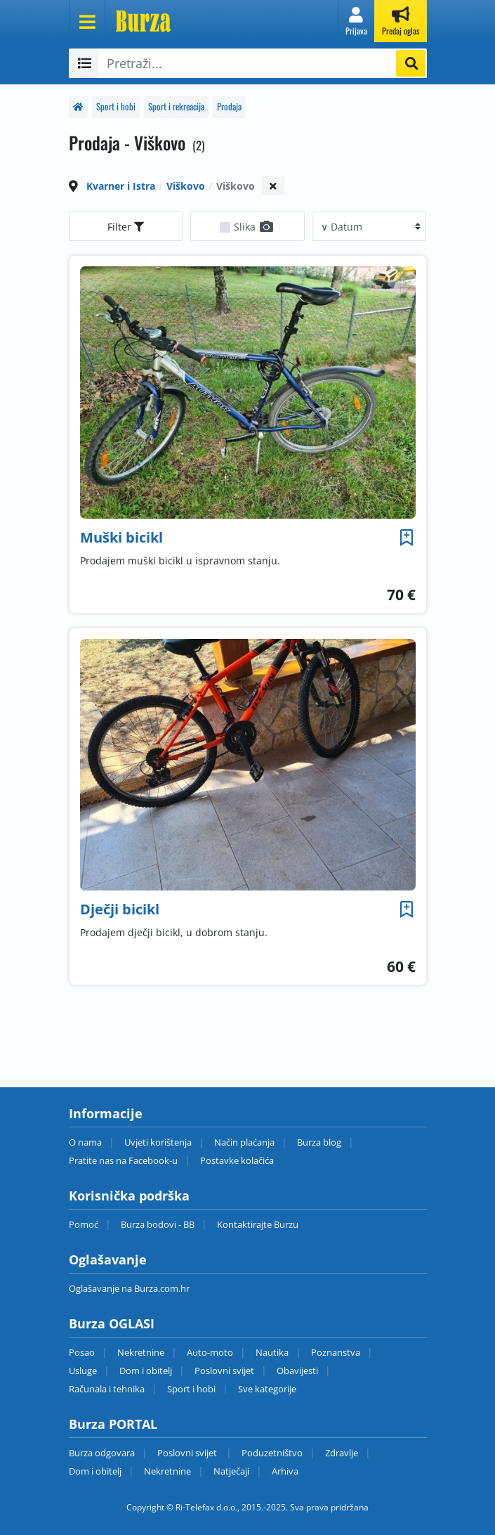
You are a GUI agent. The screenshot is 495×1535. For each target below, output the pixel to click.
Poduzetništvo (272, 1452)
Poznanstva (335, 1352)
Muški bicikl (121, 537)
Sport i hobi (116, 106)
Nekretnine (140, 1352)
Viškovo (185, 186)
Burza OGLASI (111, 1323)
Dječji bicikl (119, 909)
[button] (356, 21)
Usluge (83, 1370)
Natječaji (231, 1471)
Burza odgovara (102, 1452)
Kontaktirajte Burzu (257, 1224)
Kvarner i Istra (120, 186)
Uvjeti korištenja (158, 1142)
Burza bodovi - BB (157, 1224)
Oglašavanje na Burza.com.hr (129, 1288)
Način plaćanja (244, 1142)
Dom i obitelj (145, 1370)
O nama (85, 1142)
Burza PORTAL (113, 1424)
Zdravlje (341, 1452)
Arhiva (285, 1471)
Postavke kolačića (237, 1160)
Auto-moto (210, 1352)
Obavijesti (297, 1370)
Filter (125, 226)
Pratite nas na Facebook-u (123, 1160)
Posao (82, 1352)
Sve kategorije (267, 1388)
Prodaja (229, 106)
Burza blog (319, 1142)
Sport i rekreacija (176, 106)
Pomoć (83, 1224)
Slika (254, 226)
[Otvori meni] (87, 21)
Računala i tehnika (107, 1388)
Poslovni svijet (224, 1370)
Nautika (272, 1352)
